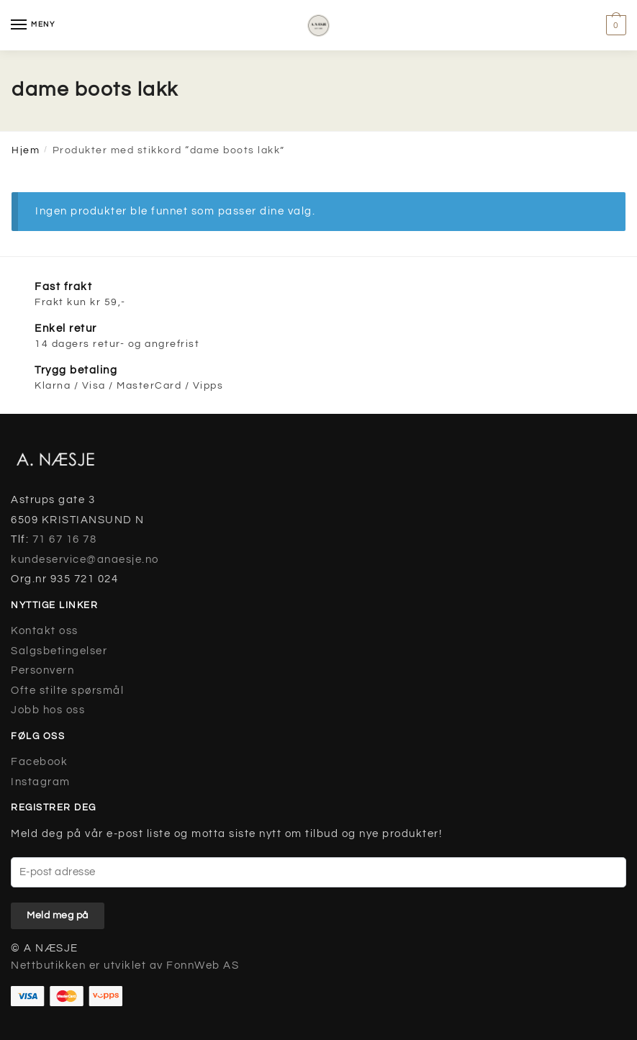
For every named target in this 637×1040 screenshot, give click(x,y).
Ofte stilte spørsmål (67, 690)
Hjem (26, 150)
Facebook (39, 761)
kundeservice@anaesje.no (85, 559)
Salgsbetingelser (59, 651)
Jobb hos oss (48, 710)
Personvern (42, 670)
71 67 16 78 (64, 539)
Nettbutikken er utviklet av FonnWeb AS (125, 965)
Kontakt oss (44, 630)
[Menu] (32, 25)
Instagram (41, 782)
